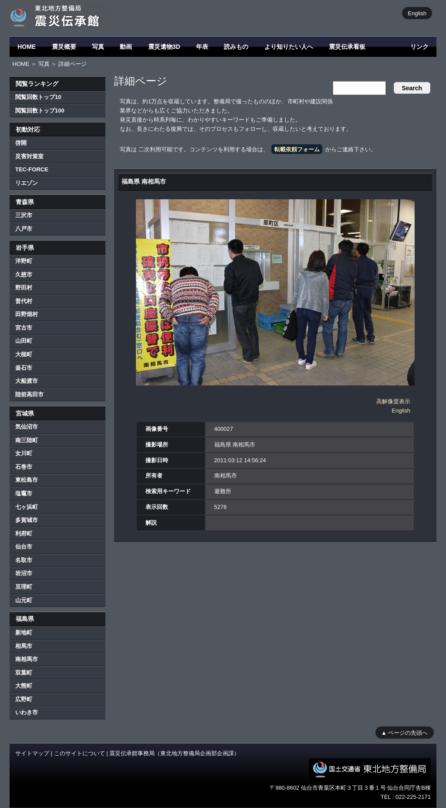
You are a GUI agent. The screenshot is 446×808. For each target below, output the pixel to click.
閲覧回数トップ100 (39, 110)
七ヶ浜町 (26, 507)
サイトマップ (32, 753)
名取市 (23, 560)
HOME (26, 46)
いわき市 (26, 712)
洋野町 (23, 261)
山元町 (23, 600)
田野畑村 (26, 314)
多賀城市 (26, 520)
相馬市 (23, 646)
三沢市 (23, 215)
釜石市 (23, 368)
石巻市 (23, 467)
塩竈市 (23, 493)
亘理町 (23, 586)
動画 (126, 46)
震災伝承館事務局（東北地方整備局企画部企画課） (174, 753)
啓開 (21, 143)
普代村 (23, 301)
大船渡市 (26, 381)
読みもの (236, 46)
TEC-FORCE (31, 169)
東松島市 (26, 480)
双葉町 (23, 672)
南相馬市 (26, 659)
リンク (419, 46)
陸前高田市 (29, 394)
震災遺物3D (164, 46)
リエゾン (26, 183)
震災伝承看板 (347, 46)
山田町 (23, 341)
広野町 (23, 699)
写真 (98, 46)
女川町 (23, 453)
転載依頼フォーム (297, 149)
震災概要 (64, 46)
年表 (202, 46)
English (417, 13)
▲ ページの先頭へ (404, 732)
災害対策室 (29, 156)
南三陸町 (26, 440)
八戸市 (23, 228)
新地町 (23, 632)
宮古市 (23, 327)
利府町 (23, 533)
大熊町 (23, 685)
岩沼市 (23, 573)
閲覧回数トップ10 (38, 97)
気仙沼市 (26, 426)
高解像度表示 (393, 401)
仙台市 (23, 546)
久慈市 (23, 274)
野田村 (23, 287)
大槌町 (23, 354)
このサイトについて (79, 753)
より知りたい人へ (288, 46)
